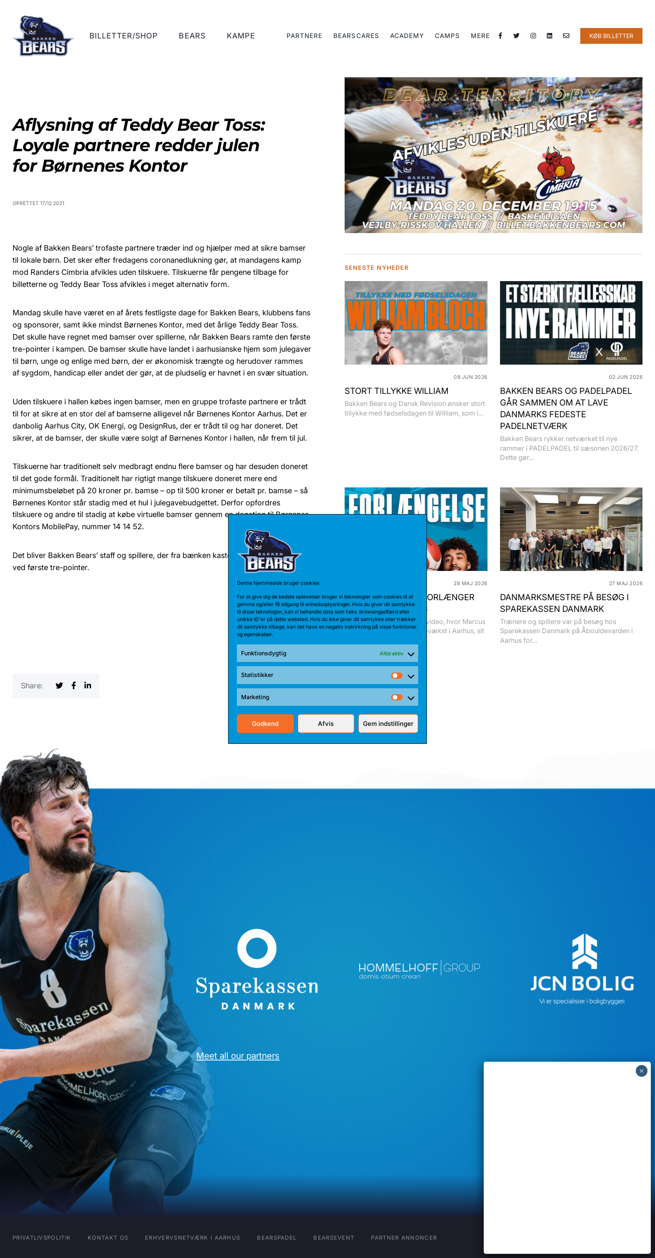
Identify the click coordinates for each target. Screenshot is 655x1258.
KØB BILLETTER (611, 38)
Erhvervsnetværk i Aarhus (192, 1237)
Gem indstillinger (388, 724)
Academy (408, 38)
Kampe (243, 38)
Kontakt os (108, 1237)
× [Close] (641, 1070)
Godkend (265, 724)
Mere (480, 38)
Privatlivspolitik (42, 1237)
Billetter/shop (128, 38)
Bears (195, 38)
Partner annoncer (404, 1237)
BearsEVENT (333, 1237)
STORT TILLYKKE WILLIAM (397, 391)
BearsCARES (358, 38)
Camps (448, 38)
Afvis (326, 724)
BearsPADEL (277, 1237)
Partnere (307, 38)
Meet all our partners (237, 1055)
